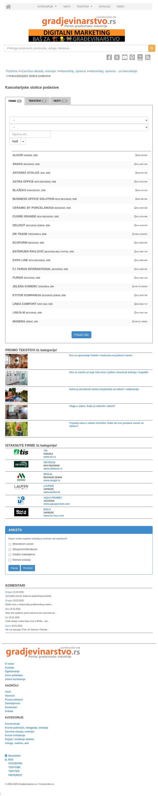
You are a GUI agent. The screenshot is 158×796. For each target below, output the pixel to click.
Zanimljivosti (12, 703)
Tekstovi (10, 695)
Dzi (7, 617)
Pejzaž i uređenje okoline (19, 739)
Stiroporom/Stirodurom (25, 549)
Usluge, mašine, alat (17, 743)
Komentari (15, 585)
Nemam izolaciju (22, 559)
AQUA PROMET (53, 497)
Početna (12, 71)
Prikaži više (81, 334)
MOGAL (48, 474)
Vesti (8, 691)
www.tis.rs (50, 456)
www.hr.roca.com (54, 515)
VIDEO (120, 6)
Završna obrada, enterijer (39, 71)
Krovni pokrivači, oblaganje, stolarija (26, 727)
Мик (7, 609)
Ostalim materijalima (24, 554)
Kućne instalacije (15, 735)
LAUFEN (49, 486)
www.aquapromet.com (57, 503)
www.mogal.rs (52, 480)
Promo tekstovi (14, 699)
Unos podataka (14, 675)
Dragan (9, 592)
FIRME (15, 101)
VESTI (67, 6)
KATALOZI (104, 6)
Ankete (9, 711)
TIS (46, 450)
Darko (8, 626)
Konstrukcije (12, 723)
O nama (9, 663)
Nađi (15, 141)
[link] (79, 21)
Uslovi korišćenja (15, 679)
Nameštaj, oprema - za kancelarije (113, 71)
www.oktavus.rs (53, 468)
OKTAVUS (49, 462)
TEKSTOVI (85, 7)
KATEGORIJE (48, 7)
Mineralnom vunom (23, 543)
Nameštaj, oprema (73, 71)
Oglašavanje (12, 671)
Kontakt (9, 667)
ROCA (47, 509)
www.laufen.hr (52, 492)
